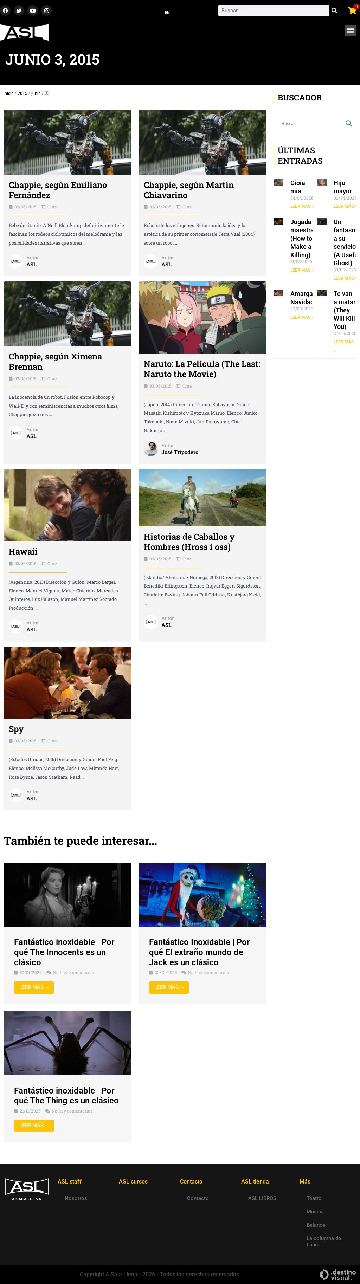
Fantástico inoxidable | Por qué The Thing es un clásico (66, 1096)
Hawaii (23, 551)
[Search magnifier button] (349, 124)
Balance (316, 1225)
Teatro (314, 1198)
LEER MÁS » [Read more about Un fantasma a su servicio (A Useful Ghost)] (345, 278)
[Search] (334, 11)
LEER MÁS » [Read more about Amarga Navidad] (302, 317)
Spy (16, 729)
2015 (22, 93)
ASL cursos (133, 1181)
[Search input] (312, 124)
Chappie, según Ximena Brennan (56, 361)
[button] (350, 31)
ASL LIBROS (262, 1198)
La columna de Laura (324, 1241)
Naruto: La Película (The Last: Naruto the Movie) (202, 369)
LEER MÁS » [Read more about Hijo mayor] (345, 206)
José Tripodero (180, 452)
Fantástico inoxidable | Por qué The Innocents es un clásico (64, 953)
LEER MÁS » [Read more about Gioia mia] (302, 206)
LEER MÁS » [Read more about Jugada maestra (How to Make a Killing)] (302, 270)
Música (315, 1211)
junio (36, 93)
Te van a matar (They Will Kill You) (344, 311)
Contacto (198, 1198)
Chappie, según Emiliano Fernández (58, 190)
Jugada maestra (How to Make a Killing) (302, 239)
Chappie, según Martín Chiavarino (189, 190)
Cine (52, 207)
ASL (31, 264)
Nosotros (76, 1198)
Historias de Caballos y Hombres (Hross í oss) (189, 542)
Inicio (9, 93)
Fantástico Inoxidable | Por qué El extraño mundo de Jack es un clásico (199, 953)
